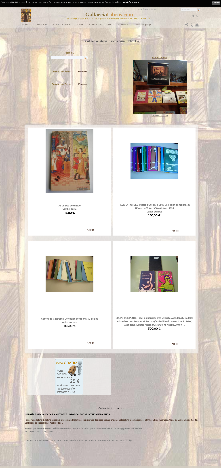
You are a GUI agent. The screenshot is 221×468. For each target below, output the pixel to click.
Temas (79, 24)
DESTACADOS (95, 24)
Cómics (148, 373)
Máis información (131, 2)
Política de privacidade (120, 434)
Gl (193, 16)
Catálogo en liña (87, 433)
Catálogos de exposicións (36, 376)
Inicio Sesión (143, 9)
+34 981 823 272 (33, 452)
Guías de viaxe (176, 373)
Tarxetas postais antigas (106, 373)
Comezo (27, 24)
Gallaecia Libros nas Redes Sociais (62, 439)
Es (197, 16)
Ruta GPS (56, 444)
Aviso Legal (116, 432)
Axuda (110, 24)
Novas (53, 452)
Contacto (124, 24)
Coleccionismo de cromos (131, 373)
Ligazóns (115, 429)
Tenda (54, 24)
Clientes (84, 445)
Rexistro (153, 9)
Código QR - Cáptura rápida (61, 449)
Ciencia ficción (190, 373)
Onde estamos (55, 441)
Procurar (82, 71)
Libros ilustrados (160, 373)
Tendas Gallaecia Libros (58, 436)
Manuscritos (88, 373)
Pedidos (84, 448)
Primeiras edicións (33, 373)
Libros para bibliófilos (71, 373)
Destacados (85, 442)
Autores (67, 24)
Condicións (85, 451)
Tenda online (86, 430)
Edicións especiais (51, 373)
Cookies (115, 436)
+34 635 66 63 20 (34, 455)
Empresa (41, 24)
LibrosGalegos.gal (143, 24)
